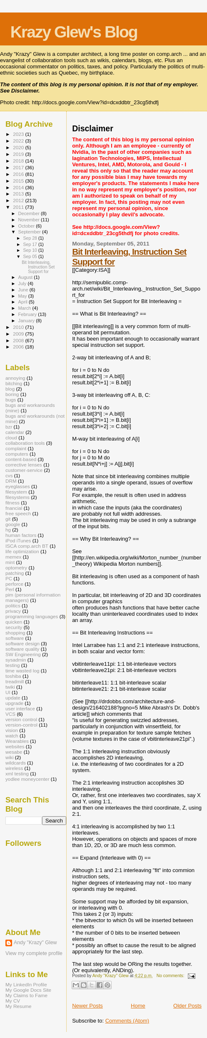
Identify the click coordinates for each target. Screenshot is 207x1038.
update (12, 697)
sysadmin (15, 659)
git (7, 519)
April (23, 301)
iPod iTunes (18, 540)
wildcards (15, 762)
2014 (19, 187)
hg (8, 529)
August (26, 277)
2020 (19, 147)
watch (11, 735)
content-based (20, 459)
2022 (19, 140)
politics (12, 605)
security (13, 627)
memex (13, 556)
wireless (14, 768)
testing (12, 665)
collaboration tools (25, 443)
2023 (19, 134)
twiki (10, 686)
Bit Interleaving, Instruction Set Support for (38, 267)
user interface (20, 708)
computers (16, 453)
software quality (22, 649)
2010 (19, 327)
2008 (19, 340)
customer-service (23, 470)
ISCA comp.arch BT (26, 546)
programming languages (31, 616)
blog (10, 388)
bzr (8, 426)
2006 (19, 346)
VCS (10, 714)
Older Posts (187, 1006)
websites (15, 746)
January (27, 320)
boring (12, 394)
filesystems (17, 497)
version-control (21, 724)
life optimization (22, 551)
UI (7, 692)
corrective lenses (23, 464)
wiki (9, 757)
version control (21, 719)
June (24, 289)
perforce (14, 584)
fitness (12, 502)
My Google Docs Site (28, 990)
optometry (16, 567)
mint (10, 562)
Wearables (17, 741)
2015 (19, 180)
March (25, 308)
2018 (19, 160)
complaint (15, 448)
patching (14, 573)
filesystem (16, 491)
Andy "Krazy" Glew (35, 942)
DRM (11, 481)
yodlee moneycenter (27, 779)
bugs (10, 399)
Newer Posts (87, 1006)
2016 (19, 174)
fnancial (13, 508)
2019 (19, 154)
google (12, 524)
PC (8, 578)
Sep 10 (30, 250)
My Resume (18, 1006)
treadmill (14, 681)
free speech (18, 513)
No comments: (171, 975)
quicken (13, 621)
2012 (19, 200)
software (14, 638)
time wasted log (22, 670)
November (29, 219)
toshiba (13, 676)
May (23, 295)
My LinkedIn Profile (26, 984)
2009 (19, 333)
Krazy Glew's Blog (73, 32)
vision (11, 730)
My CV (12, 1000)
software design (22, 643)
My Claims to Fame (26, 995)
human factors (20, 535)
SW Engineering (23, 654)
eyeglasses (17, 486)
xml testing (17, 773)
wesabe (13, 752)
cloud (11, 437)
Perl (9, 589)
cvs (9, 475)
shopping (15, 632)
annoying (15, 378)
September (30, 231)
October (27, 225)
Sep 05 (30, 256)
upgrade (14, 703)
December (29, 213)
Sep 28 (30, 238)
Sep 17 (30, 244)
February (28, 314)
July (23, 283)
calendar (14, 432)
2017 (19, 167)
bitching (13, 383)
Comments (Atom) (127, 1021)
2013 (19, 193)
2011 (19, 207)
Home (138, 1006)
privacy (13, 611)
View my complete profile (33, 953)
